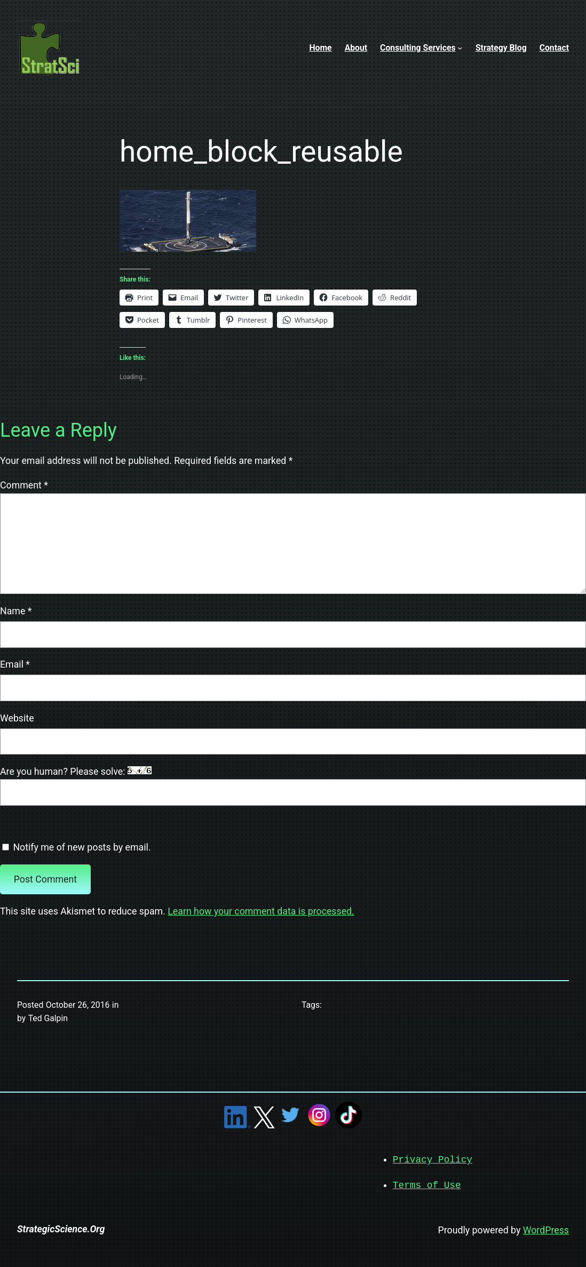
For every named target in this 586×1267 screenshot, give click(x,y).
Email (15, 664)
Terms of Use (427, 1184)
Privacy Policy (432, 1159)
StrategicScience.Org (61, 1228)
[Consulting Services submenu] (459, 47)
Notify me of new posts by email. (82, 847)
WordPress (546, 1229)
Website (17, 718)
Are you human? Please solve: (293, 786)
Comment (24, 485)
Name (15, 611)
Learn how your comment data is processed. (261, 911)
